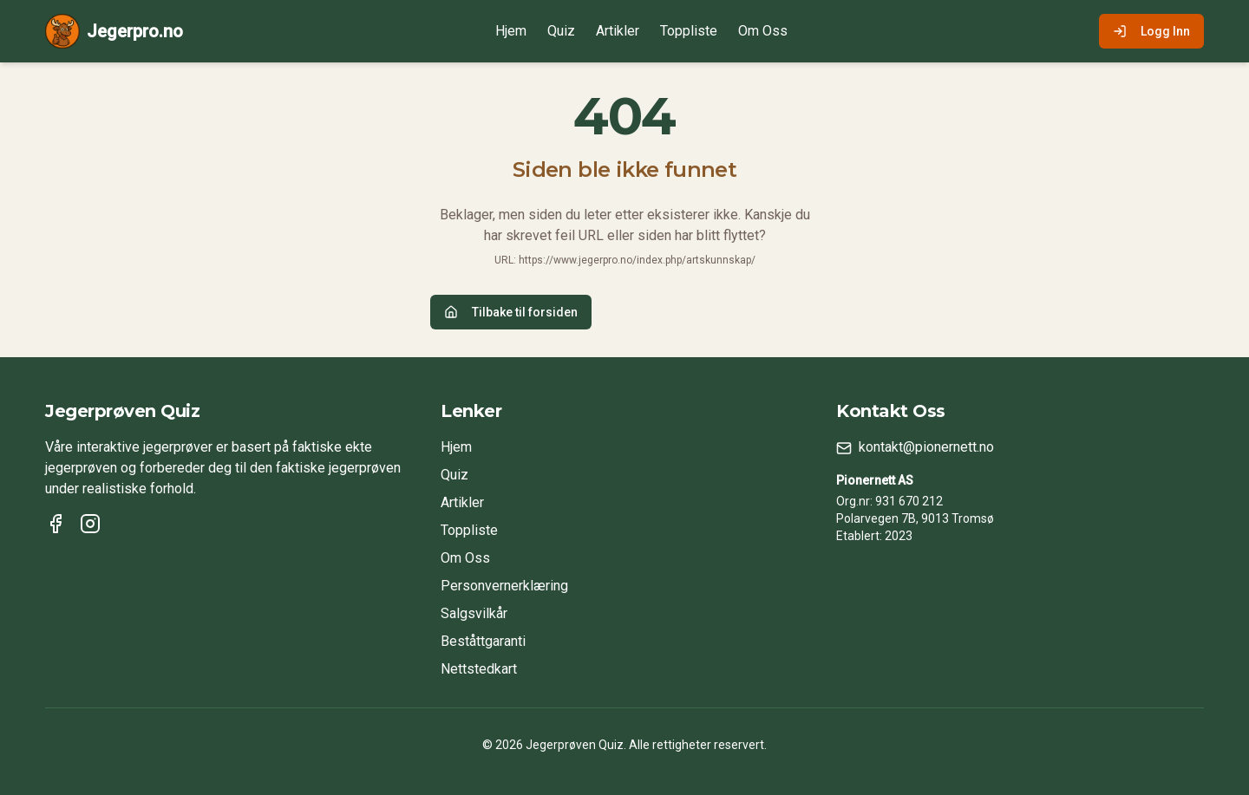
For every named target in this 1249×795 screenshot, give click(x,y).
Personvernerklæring (504, 585)
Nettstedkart (479, 669)
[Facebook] (55, 523)
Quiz (561, 31)
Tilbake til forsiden (511, 312)
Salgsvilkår (474, 613)
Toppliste (688, 31)
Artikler (617, 31)
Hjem (510, 31)
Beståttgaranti (483, 641)
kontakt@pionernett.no (926, 447)
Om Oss (763, 31)
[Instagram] (90, 523)
